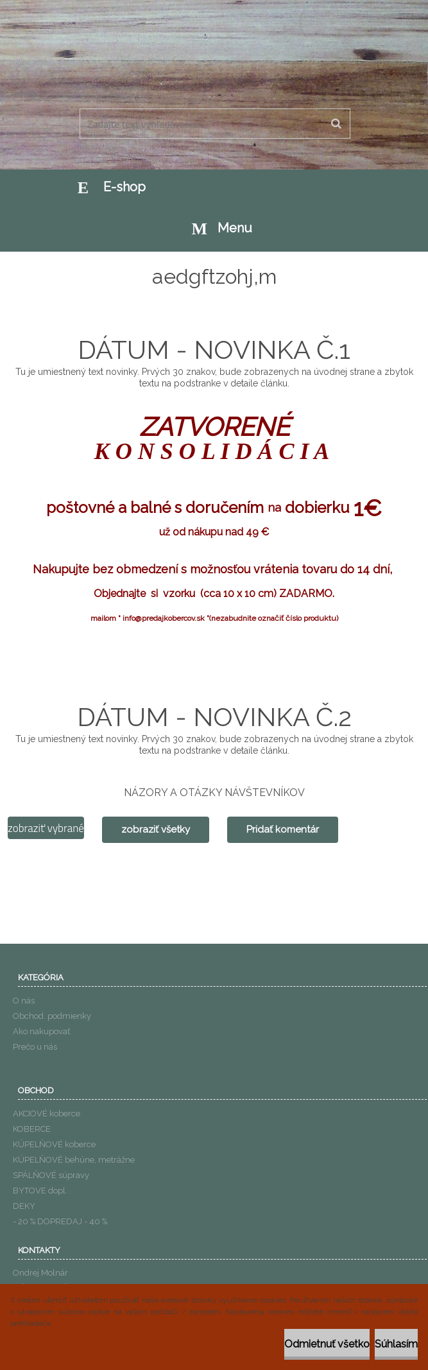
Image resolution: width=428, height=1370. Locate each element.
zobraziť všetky (155, 829)
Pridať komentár (282, 829)
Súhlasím (396, 1344)
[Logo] (212, 76)
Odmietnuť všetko (327, 1344)
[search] (336, 124)
